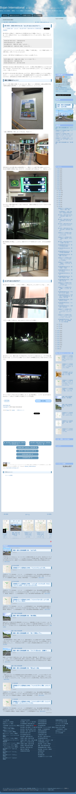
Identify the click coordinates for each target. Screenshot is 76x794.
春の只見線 (40, 753)
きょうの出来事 (59, 732)
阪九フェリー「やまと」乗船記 (10, 733)
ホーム (5, 15)
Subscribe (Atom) (52, 788)
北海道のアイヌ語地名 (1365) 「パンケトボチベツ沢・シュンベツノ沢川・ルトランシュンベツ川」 (67, 358)
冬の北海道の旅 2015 (25, 734)
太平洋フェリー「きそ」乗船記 (10, 745)
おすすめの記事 (15, 565)
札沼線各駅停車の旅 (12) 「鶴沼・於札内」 (65, 270)
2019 (58, 183)
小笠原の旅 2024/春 (25, 720)
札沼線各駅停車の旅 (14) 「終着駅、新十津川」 (65, 255)
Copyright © (6, 407)
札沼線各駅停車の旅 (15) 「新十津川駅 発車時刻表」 (65, 252)
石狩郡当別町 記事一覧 (27, 454)
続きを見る (7, 561)
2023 (58, 175)
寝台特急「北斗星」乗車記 (44, 743)
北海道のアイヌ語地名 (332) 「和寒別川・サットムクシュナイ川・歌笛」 (65, 284)
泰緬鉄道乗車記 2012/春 (61, 720)
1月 (59, 328)
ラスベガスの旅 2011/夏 (61, 721)
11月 (59, 192)
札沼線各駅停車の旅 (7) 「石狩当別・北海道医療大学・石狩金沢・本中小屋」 (65, 296)
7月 (59, 200)
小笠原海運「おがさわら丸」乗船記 (11, 725)
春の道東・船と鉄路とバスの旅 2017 (29, 727)
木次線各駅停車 (41, 725)
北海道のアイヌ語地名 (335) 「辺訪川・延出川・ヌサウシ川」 (65, 238)
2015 (58, 330)
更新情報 (29, 788)
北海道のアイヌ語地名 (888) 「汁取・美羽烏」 (67, 422)
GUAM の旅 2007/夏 (60, 725)
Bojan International (12, 7)
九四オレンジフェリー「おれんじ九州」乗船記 (9, 728)
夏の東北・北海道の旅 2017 (27, 725)
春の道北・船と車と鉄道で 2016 (28, 729)
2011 (58, 338)
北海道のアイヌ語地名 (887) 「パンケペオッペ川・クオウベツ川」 (67, 414)
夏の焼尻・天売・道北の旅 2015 (28, 731)
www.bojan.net (6, 405)
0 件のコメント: (20, 410)
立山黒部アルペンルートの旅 (45, 756)
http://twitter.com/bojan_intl (12, 468)
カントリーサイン (15, 548)
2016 (58, 188)
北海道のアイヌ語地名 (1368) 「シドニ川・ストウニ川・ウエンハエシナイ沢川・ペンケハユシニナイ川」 (64, 135)
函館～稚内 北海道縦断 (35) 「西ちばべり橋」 (26, 668)
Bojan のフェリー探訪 (8, 723)
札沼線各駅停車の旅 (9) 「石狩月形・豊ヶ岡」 (65, 280)
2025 (58, 171)
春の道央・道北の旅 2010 (26, 747)
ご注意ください (26, 15)
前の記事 (7, 400)
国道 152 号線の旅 (24, 749)
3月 (59, 324)
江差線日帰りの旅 (42, 734)
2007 (58, 346)
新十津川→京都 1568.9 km (28, 28)
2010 (58, 340)
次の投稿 (49, 514)
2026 (58, 169)
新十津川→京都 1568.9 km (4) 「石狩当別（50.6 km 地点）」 (65, 220)
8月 (59, 198)
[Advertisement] (27, 427)
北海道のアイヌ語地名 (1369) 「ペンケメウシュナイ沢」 (29, 567)
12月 (59, 190)
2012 (58, 336)
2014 (58, 332)
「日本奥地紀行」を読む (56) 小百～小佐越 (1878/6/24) (65, 212)
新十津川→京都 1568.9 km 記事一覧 (27, 451)
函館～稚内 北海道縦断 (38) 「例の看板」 (25, 615)
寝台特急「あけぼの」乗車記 (45, 749)
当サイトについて (15, 15)
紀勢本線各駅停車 (42, 731)
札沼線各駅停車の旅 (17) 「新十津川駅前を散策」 (65, 245)
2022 (58, 177)
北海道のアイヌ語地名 (8, 721)
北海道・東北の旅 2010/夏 (26, 745)
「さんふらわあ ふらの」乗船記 (10, 746)
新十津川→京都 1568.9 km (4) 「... (43, 22)
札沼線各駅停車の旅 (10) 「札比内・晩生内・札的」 (65, 277)
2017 (58, 187)
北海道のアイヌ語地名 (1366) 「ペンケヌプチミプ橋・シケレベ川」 (67, 389)
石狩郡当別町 (38, 28)
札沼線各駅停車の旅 (43, 738)
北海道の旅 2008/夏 (25, 751)
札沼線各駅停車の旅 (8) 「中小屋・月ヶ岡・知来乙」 (65, 292)
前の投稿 (6, 514)
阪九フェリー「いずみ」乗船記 (10, 738)
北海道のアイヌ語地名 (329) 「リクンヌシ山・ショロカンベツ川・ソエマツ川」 (65, 316)
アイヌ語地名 (37, 15)
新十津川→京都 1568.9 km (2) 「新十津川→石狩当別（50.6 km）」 (65, 229)
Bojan (65, 76)
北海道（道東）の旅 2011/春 (27, 743)
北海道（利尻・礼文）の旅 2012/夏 (28, 740)
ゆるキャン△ (60, 788)
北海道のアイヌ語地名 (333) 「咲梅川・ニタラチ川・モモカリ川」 (65, 263)
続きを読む (43, 400)
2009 (58, 342)
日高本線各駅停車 (42, 720)
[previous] (4, 531)
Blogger (37, 789)
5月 (59, 204)
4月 (59, 206)
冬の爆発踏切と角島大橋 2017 (27, 723)
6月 (59, 202)
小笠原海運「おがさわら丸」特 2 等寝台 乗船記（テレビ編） (67, 373)
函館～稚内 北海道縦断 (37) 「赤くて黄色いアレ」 (27, 633)
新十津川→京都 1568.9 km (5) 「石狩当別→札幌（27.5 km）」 (65, 216)
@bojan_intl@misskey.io (30, 466)
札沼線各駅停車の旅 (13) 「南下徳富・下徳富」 (65, 267)
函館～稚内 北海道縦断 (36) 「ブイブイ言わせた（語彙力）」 (31, 650)
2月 (59, 326)
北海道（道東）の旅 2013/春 (27, 738)
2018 (58, 185)
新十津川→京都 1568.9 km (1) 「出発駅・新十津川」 (65, 242)
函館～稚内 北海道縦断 (16, 613)
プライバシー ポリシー (41, 788)
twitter (24, 788)
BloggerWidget (49, 712)
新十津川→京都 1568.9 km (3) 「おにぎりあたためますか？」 (65, 225)
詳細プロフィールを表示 (61, 91)
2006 (58, 348)
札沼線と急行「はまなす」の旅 (14, 28)
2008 (58, 344)
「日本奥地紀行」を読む (61, 729)
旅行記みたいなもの (60, 731)
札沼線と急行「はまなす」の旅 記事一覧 (27, 447)
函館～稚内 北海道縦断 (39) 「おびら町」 (25, 550)
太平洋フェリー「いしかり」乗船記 (11, 743)
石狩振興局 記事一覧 (27, 457)
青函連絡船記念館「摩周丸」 (45, 747)
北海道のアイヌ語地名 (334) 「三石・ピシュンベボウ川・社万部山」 (64, 259)
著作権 (33, 788)
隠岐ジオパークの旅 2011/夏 (27, 742)
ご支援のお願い (50, 789)
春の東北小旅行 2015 (25, 732)
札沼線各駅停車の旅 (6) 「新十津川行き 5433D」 (65, 300)
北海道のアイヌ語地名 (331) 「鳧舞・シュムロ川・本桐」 (64, 288)
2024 (58, 173)
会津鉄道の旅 (41, 751)
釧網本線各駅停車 (42, 723)
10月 (59, 194)
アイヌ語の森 (14, 597)
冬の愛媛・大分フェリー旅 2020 (28, 721)
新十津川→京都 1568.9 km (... (11, 22)
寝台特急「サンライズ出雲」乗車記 (46, 727)
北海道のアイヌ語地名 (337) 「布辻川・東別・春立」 (64, 209)
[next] (50, 531)
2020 (58, 181)
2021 (58, 179)
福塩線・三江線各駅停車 (44, 729)
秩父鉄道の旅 (41, 754)
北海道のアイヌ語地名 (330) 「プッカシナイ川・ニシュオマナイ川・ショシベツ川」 (65, 311)
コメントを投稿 (8, 475)
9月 (59, 196)
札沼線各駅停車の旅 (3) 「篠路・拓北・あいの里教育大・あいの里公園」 (65, 320)
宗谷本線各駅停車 (42, 732)
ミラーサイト (43, 789)
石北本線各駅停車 (42, 721)
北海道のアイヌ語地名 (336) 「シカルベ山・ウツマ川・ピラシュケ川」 (65, 234)
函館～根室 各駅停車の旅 (44, 745)
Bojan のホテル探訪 (60, 727)
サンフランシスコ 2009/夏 (62, 723)
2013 (58, 334)
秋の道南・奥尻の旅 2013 (26, 736)
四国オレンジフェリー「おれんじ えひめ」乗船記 (9, 731)
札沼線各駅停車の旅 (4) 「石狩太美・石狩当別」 (65, 306)
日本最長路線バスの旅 (43, 742)
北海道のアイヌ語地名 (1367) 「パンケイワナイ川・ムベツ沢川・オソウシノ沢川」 (64, 139)
